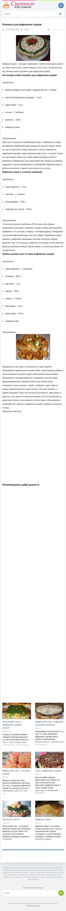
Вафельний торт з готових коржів (16, 772)
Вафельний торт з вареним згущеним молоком (49, 723)
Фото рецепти (7, 731)
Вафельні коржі (43, 819)
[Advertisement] (33, 446)
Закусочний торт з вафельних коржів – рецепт (12, 724)
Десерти (38, 728)
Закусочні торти (10, 819)
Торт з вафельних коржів (48, 770)
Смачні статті (6, 823)
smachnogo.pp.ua (33, 906)
